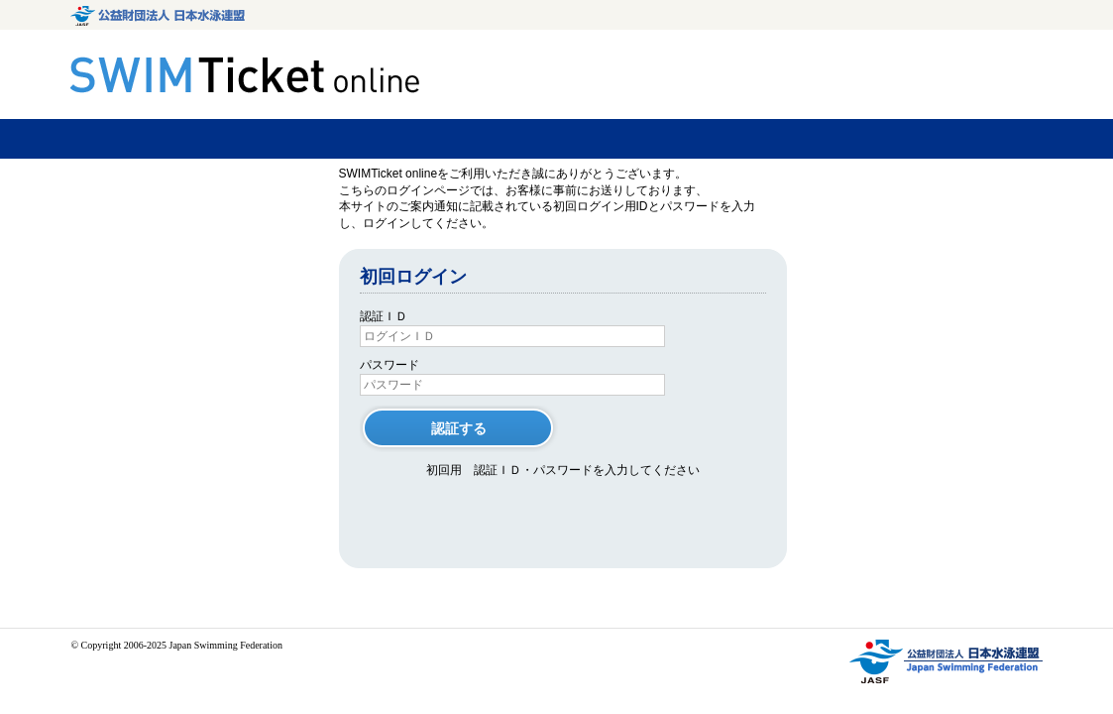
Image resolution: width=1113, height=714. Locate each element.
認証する (459, 428)
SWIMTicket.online (247, 75)
